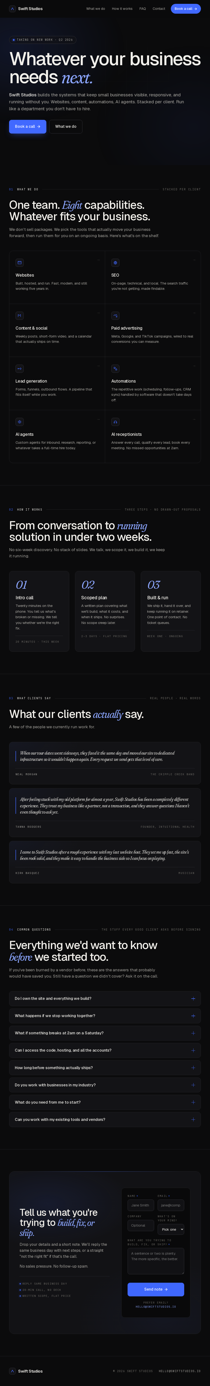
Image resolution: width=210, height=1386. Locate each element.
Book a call (186, 8)
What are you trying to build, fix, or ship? (149, 1247)
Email (164, 1200)
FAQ (143, 8)
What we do (95, 8)
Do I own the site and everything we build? (105, 998)
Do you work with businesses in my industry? (105, 1085)
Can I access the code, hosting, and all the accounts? (105, 1050)
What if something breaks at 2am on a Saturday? (105, 1033)
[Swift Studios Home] (26, 9)
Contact (159, 8)
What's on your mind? (168, 1223)
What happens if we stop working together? (105, 1015)
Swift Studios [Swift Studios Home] (26, 1371)
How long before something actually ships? (105, 1067)
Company (134, 1221)
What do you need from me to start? (105, 1102)
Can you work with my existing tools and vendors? (105, 1119)
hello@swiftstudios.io (156, 1311)
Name (133, 1200)
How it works (122, 8)
